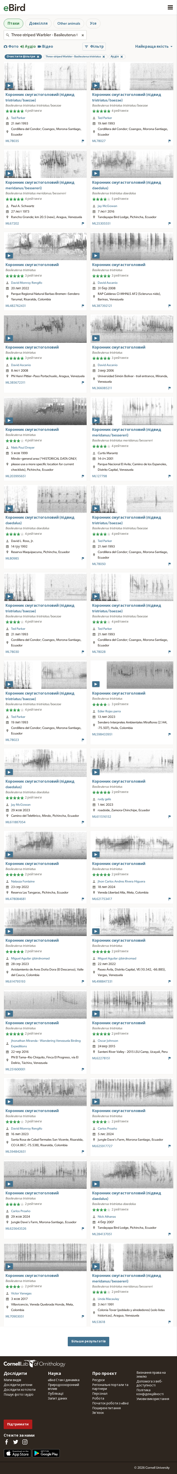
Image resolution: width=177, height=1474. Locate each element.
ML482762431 (16, 306)
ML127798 (99, 476)
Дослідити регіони (18, 1385)
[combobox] (45, 35)
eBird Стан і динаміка (64, 1380)
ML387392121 (102, 306)
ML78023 (12, 740)
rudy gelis (104, 799)
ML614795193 (15, 981)
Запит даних (57, 1398)
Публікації (56, 1393)
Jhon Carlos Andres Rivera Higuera (121, 881)
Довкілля (38, 23)
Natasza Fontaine (23, 881)
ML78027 (99, 141)
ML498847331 (102, 981)
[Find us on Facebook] (6, 1442)
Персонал (99, 1393)
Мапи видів (12, 1380)
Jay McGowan (107, 206)
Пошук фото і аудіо (18, 1394)
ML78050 (99, 564)
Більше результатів (88, 1341)
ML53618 (98, 1322)
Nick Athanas (107, 1216)
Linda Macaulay (108, 1299)
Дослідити (15, 1374)
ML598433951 (102, 734)
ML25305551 (101, 223)
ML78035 (12, 141)
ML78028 (99, 652)
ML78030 (12, 652)
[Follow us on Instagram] (25, 1442)
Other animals (68, 23)
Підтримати (18, 1424)
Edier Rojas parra (109, 711)
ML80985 (12, 558)
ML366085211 (102, 388)
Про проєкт (104, 1374)
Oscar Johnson (108, 1040)
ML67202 (12, 223)
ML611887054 (15, 822)
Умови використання (152, 1399)
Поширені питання (106, 1408)
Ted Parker (18, 118)
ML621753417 (102, 899)
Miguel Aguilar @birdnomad (30, 958)
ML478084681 (16, 899)
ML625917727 (102, 1146)
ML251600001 (15, 1069)
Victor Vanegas (21, 1293)
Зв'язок (98, 1413)
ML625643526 (16, 1228)
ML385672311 (15, 382)
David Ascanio (108, 282)
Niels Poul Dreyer (23, 447)
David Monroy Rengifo (26, 282)
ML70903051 (15, 1316)
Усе (93, 23)
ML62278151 (101, 1058)
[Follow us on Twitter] (15, 1442)
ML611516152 (101, 816)
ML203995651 (16, 476)
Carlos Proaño (107, 1128)
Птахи (13, 23)
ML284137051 (102, 1234)
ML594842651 (16, 1151)
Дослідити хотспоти (19, 1389)
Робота (98, 1398)
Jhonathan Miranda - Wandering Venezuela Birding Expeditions (46, 1043)
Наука (54, 1374)
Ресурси (98, 1380)
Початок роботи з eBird (110, 1403)
